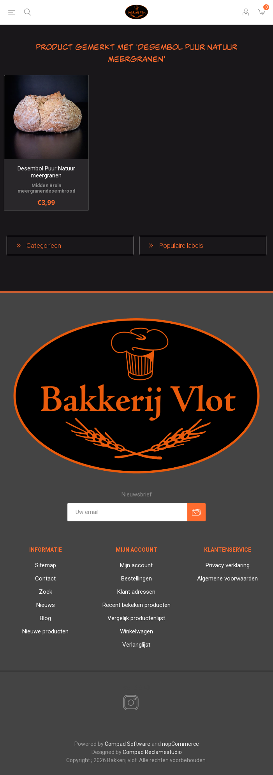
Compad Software (127, 744)
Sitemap (45, 565)
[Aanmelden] (127, 512)
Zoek (45, 591)
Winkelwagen (136, 631)
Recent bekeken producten (136, 604)
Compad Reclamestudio (152, 752)
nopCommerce (180, 744)
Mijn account (136, 565)
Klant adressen (136, 591)
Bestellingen (136, 578)
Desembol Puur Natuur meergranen (46, 172)
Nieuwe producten (45, 631)
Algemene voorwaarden (227, 578)
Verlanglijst (136, 644)
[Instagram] (129, 703)
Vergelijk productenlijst (136, 618)
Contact (45, 578)
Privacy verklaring (228, 565)
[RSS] (144, 703)
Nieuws (45, 604)
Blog (45, 618)
